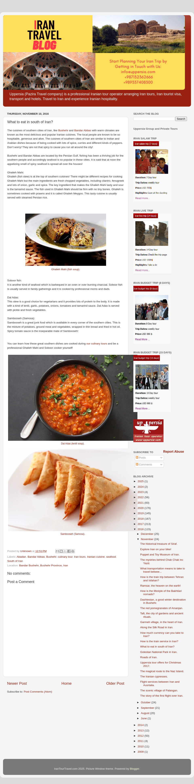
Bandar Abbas (82, 130)
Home (66, 683)
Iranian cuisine (96, 556)
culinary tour (65, 556)
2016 (141, 529)
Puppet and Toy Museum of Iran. (160, 554)
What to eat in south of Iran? (157, 646)
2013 (141, 730)
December (147, 533)
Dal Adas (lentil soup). (72, 443)
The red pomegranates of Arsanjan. (161, 608)
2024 (141, 486)
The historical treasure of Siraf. (158, 543)
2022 (141, 497)
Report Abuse (173, 451)
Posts (141, 457)
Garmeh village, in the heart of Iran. (161, 622)
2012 (141, 735)
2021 (141, 502)
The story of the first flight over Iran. (161, 695)
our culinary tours (97, 343)
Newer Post (17, 683)
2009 (141, 751)
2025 (141, 481)
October (146, 702)
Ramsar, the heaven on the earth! (160, 585)
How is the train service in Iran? (159, 641)
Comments (144, 464)
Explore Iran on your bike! (155, 549)
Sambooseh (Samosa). (72, 534)
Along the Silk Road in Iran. (156, 627)
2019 (141, 513)
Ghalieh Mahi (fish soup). (65, 269)
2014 (141, 725)
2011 (141, 741)
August (145, 713)
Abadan (21, 556)
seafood (111, 556)
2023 (141, 492)
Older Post (115, 683)
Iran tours (79, 556)
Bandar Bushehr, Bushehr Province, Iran (43, 565)
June (144, 718)
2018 (141, 518)
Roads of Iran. (148, 657)
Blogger (134, 768)
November (147, 539)
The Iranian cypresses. (154, 676)
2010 (141, 746)
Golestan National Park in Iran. (158, 652)
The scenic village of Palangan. (159, 690)
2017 (141, 523)
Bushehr (63, 130)
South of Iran (15, 561)
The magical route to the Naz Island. (162, 671)
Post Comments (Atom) (38, 691)
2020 (141, 508)
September (148, 707)
